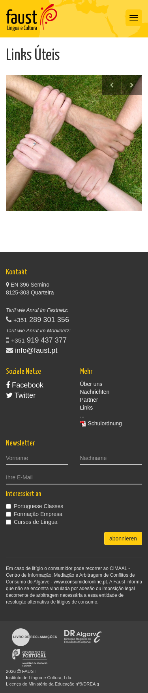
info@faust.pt (36, 350)
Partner (89, 400)
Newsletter (20, 443)
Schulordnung (105, 423)
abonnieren (123, 538)
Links (86, 407)
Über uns (91, 384)
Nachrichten (95, 392)
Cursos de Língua (32, 522)
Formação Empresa (34, 514)
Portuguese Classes (34, 506)
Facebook (24, 385)
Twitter (21, 395)
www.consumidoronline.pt (80, 582)
